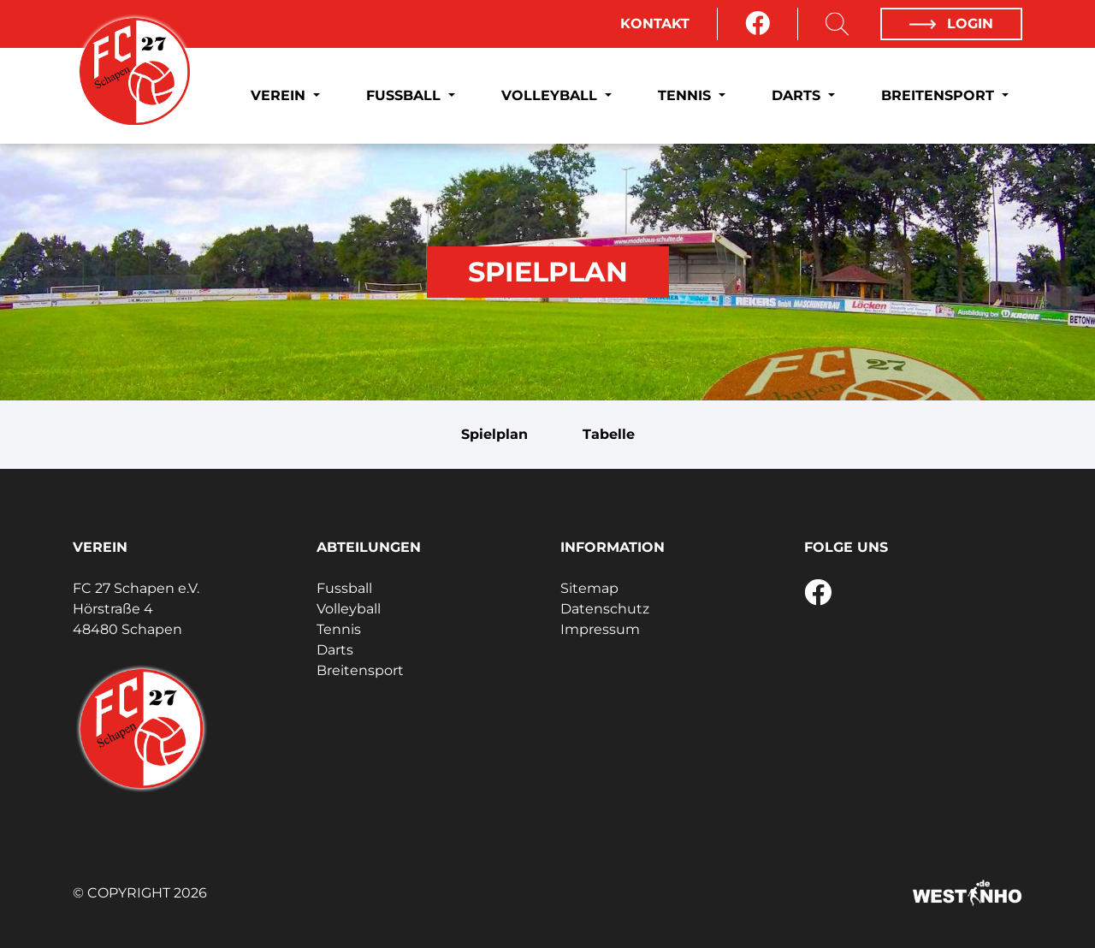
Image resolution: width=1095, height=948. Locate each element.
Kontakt (655, 23)
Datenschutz (604, 609)
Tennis (686, 95)
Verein (280, 95)
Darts (798, 95)
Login (951, 23)
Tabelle (609, 434)
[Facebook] (757, 24)
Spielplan (494, 434)
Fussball (405, 95)
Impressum (600, 629)
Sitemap (589, 588)
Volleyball (551, 95)
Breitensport (939, 95)
